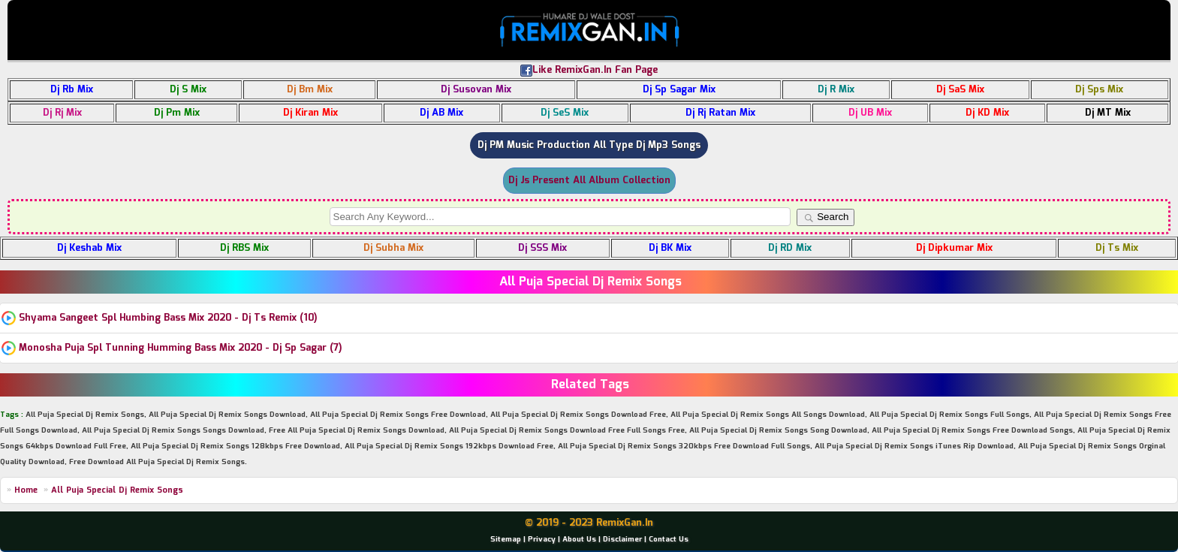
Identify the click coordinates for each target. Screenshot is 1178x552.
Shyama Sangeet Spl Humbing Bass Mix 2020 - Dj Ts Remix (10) (168, 318)
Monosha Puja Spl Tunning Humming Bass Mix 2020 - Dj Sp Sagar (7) (180, 348)
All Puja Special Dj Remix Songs (117, 490)
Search (826, 217)
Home (26, 490)
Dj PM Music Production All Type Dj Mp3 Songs (589, 145)
